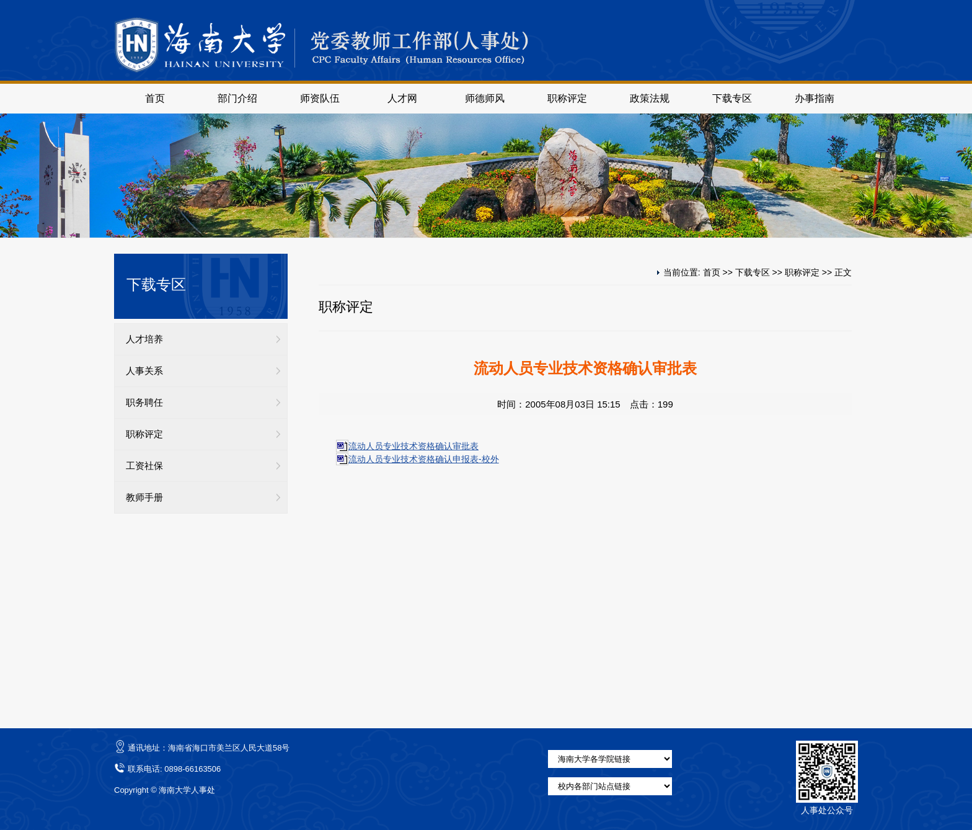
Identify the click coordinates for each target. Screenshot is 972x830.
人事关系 (144, 371)
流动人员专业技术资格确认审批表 (413, 446)
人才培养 (144, 339)
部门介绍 (237, 98)
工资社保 (144, 466)
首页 (155, 98)
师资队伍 (320, 98)
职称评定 (567, 98)
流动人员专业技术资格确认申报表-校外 (423, 459)
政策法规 (649, 98)
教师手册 (144, 497)
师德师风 (485, 98)
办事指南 (814, 98)
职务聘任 (144, 403)
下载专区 (732, 98)
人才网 (402, 98)
